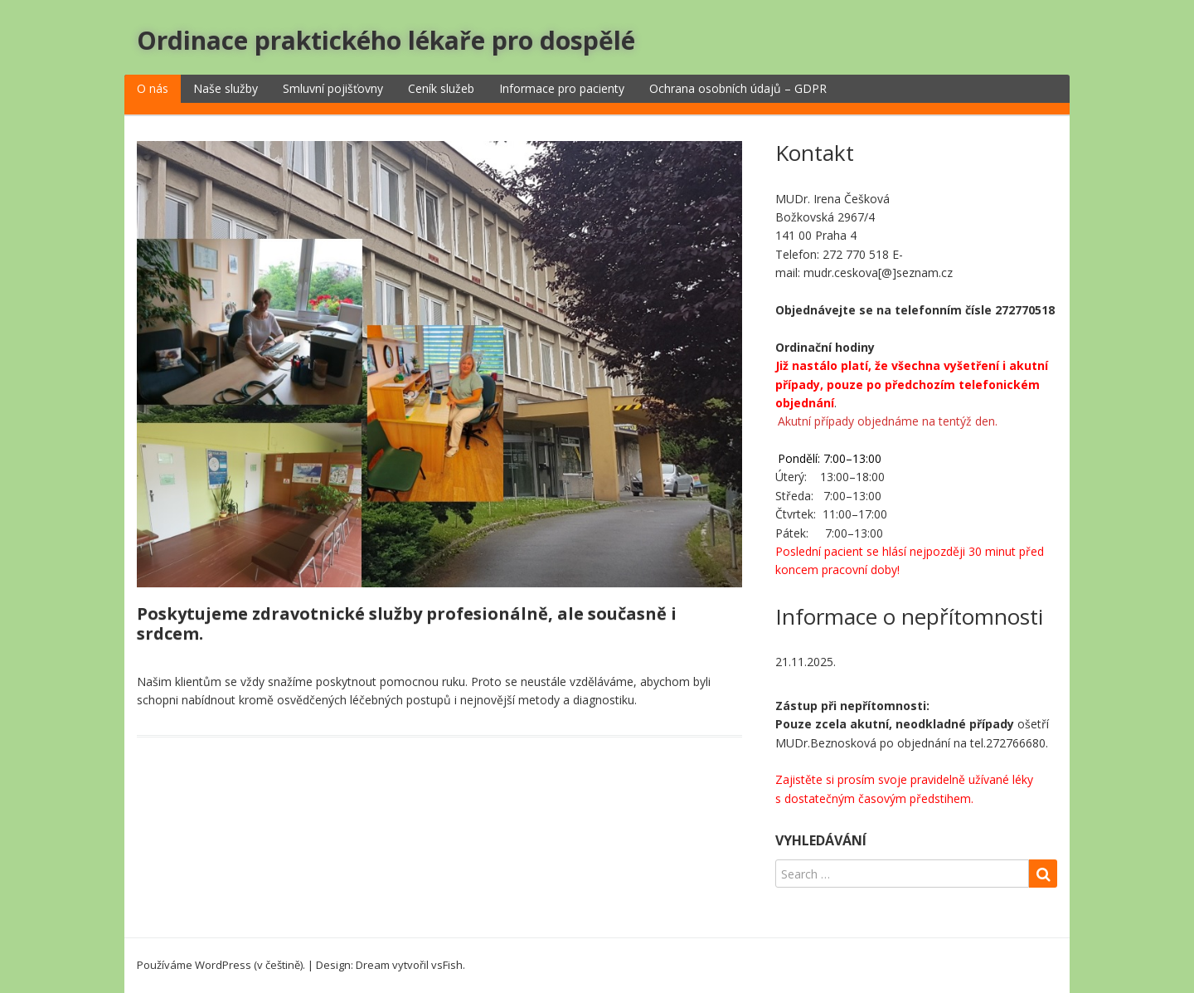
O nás (152, 88)
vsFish (447, 964)
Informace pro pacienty (561, 88)
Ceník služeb (441, 88)
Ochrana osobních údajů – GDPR (738, 88)
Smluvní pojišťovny (333, 88)
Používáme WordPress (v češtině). (221, 964)
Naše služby (225, 88)
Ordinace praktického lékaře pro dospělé (386, 40)
